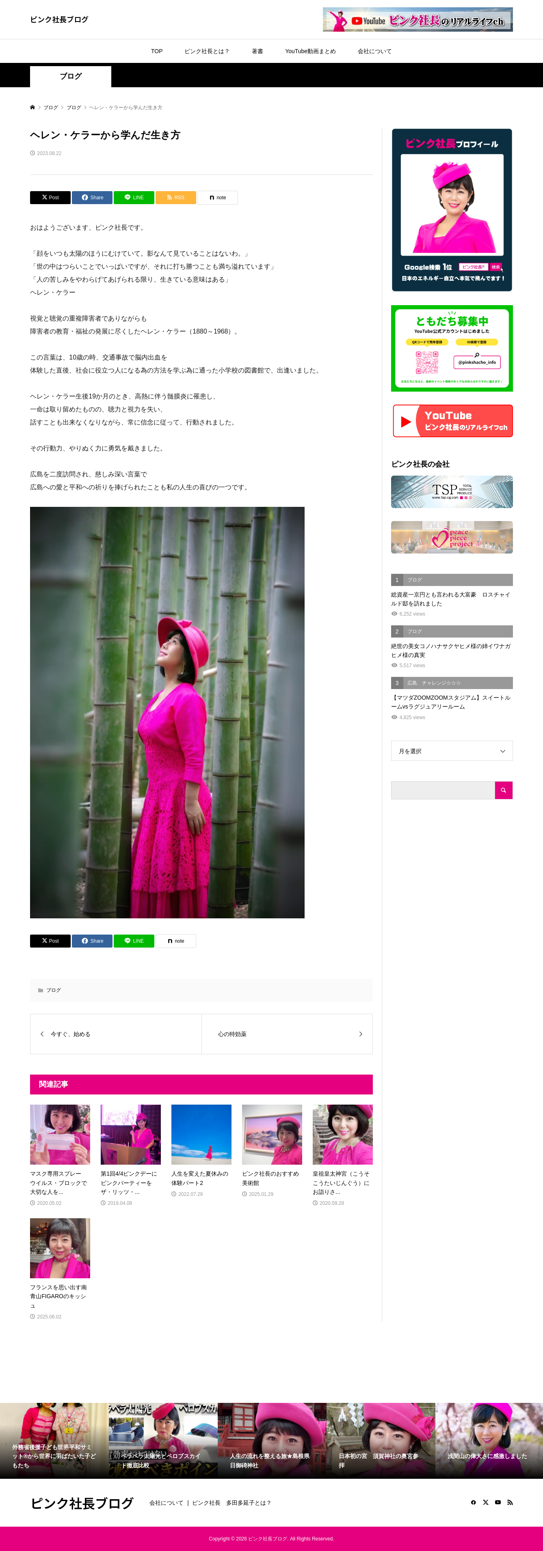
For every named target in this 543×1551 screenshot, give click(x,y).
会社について (375, 51)
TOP (157, 51)
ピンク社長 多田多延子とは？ (232, 1502)
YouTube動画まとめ (310, 51)
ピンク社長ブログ (59, 19)
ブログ (71, 76)
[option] (54, 1441)
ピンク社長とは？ (207, 51)
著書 (257, 51)
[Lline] (134, 197)
